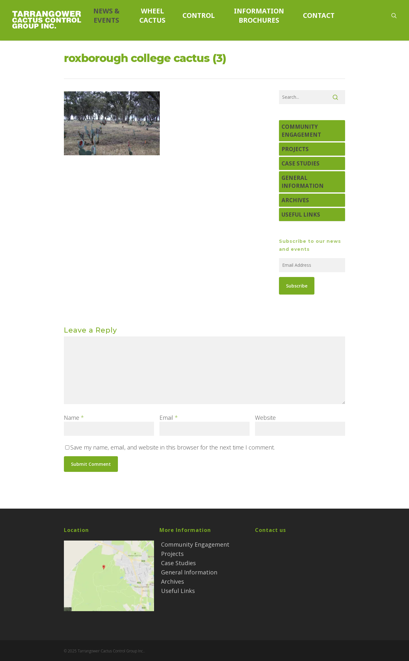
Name (74, 417)
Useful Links (301, 214)
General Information (303, 181)
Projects (295, 149)
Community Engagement (301, 130)
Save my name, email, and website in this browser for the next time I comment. (172, 447)
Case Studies (301, 163)
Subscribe (296, 286)
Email (168, 417)
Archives (295, 200)
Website (265, 417)
